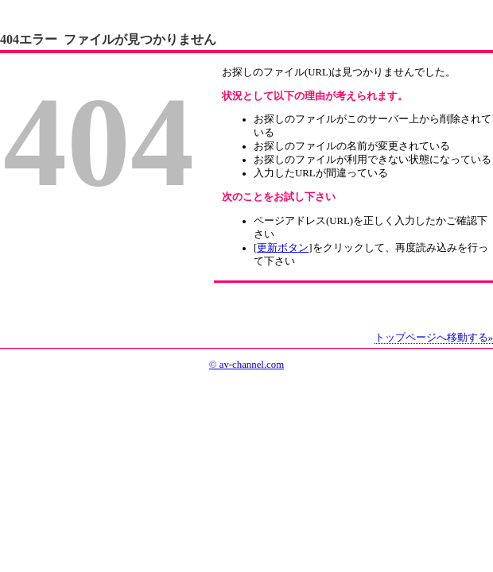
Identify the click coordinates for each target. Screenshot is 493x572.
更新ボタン (283, 247)
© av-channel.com (246, 364)
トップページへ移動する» (434, 337)
